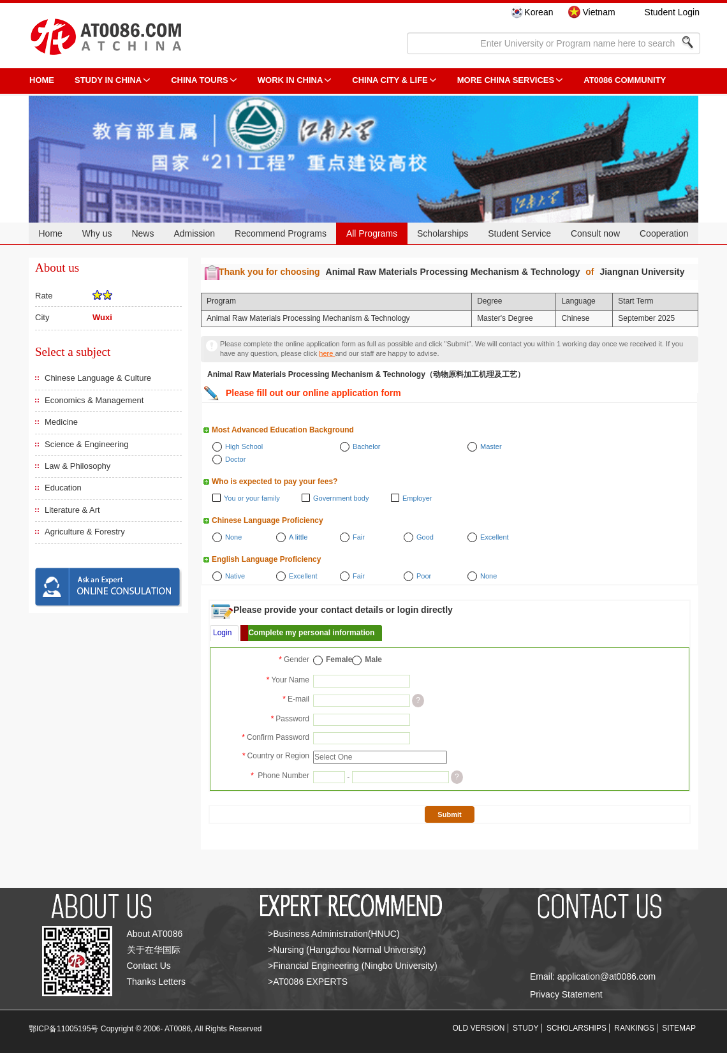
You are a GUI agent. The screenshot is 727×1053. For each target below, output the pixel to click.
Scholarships (442, 233)
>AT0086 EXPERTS (308, 981)
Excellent (494, 537)
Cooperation (664, 233)
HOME (41, 80)
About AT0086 (155, 934)
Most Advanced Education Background (283, 429)
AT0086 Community (625, 80)
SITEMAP (679, 1028)
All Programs (371, 233)
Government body (341, 498)
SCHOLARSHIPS (576, 1028)
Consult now (595, 233)
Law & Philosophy (77, 466)
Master (491, 446)
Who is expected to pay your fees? (274, 481)
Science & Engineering (87, 444)
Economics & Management (94, 400)
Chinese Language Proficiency (267, 520)
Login (222, 632)
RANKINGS (634, 1028)
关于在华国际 (153, 950)
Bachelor (366, 446)
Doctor (235, 459)
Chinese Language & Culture (98, 378)
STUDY (526, 1028)
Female (339, 659)
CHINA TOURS (199, 80)
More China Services (505, 80)
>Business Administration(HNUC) (334, 934)
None (233, 537)
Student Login (672, 12)
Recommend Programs (281, 233)
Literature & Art (72, 510)
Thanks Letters (156, 981)
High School (244, 446)
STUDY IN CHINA (108, 80)
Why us (97, 233)
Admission (194, 233)
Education (63, 487)
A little (298, 537)
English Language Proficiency (266, 559)
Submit (449, 814)
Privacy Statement (566, 994)
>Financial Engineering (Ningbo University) (352, 966)
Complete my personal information (311, 632)
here (327, 353)
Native (235, 576)
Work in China (290, 80)
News (142, 233)
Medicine (61, 422)
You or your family (252, 498)
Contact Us (149, 966)
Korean (538, 12)
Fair (359, 537)
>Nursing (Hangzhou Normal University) (347, 950)
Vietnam (598, 12)
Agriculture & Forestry (85, 531)
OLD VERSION (479, 1028)
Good (425, 537)
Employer (417, 498)
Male (373, 659)
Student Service (519, 233)
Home (50, 233)
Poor (423, 576)
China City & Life (389, 80)
